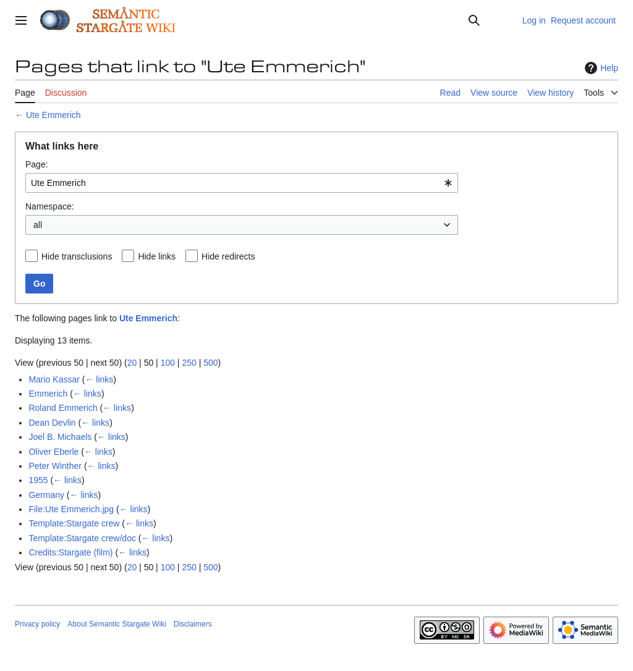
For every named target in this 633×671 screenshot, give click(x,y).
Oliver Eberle (53, 452)
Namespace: (49, 206)
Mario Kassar (53, 379)
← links (99, 379)
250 (189, 363)
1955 (38, 480)
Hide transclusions (76, 256)
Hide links (157, 256)
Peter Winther (55, 466)
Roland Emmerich (62, 408)
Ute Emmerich (53, 115)
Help (600, 68)
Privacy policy (37, 624)
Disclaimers (193, 624)
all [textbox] (37, 225)
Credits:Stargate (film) (70, 552)
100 (168, 363)
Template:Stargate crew (73, 523)
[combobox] (241, 183)
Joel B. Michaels (59, 437)
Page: (36, 164)
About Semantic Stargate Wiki (116, 624)
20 (132, 363)
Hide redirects (228, 256)
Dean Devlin (51, 423)
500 (210, 363)
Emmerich (47, 394)
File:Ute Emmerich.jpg (71, 509)
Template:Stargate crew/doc (82, 538)
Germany (46, 495)
